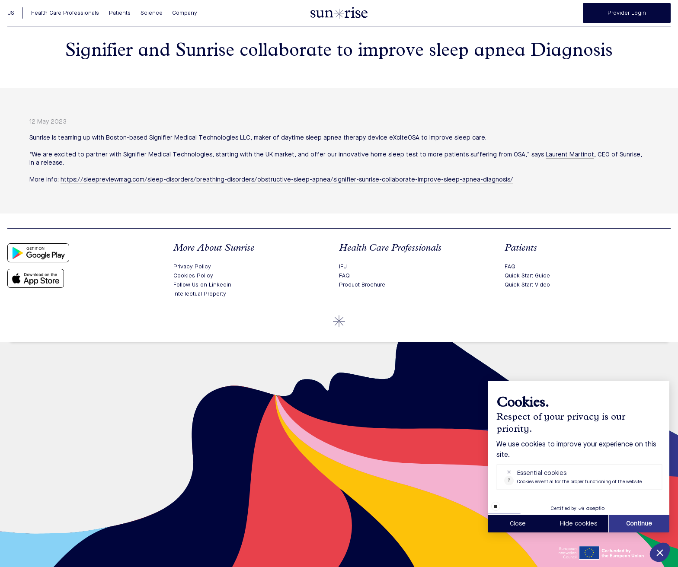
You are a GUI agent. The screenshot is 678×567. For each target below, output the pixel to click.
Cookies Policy (193, 275)
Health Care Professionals (65, 12)
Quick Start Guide (527, 275)
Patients (120, 12)
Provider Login (627, 12)
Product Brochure (362, 284)
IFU (343, 266)
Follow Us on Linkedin (202, 284)
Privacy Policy (192, 266)
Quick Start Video (527, 284)
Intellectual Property (199, 293)
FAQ (344, 275)
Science (152, 12)
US (10, 12)
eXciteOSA (404, 137)
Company (184, 12)
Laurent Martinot (570, 154)
